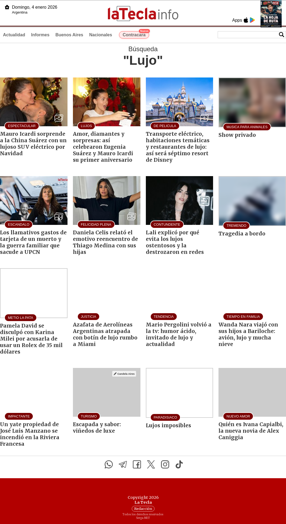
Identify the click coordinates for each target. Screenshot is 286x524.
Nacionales (100, 35)
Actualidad (14, 35)
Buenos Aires (69, 35)
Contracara (136, 34)
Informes (40, 35)
